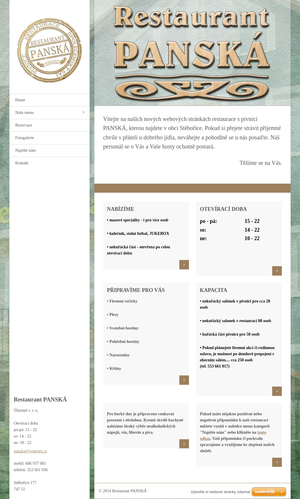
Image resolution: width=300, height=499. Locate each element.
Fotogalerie (24, 138)
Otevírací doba (223, 209)
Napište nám (25, 150)
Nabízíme (120, 209)
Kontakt (21, 163)
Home (20, 100)
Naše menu (24, 112)
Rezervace (23, 125)
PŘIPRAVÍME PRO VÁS (136, 290)
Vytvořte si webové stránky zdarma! (221, 492)
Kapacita (213, 290)
